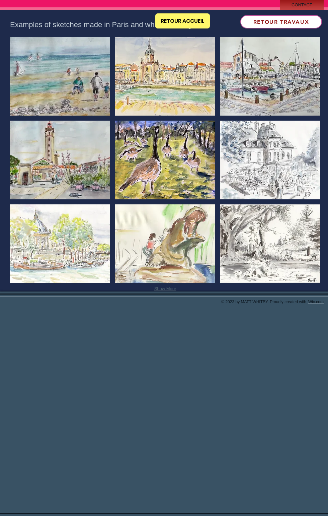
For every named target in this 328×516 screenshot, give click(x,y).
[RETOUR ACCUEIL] (182, 20)
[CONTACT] (302, 5)
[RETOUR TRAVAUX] (281, 21)
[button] (60, 76)
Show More (165, 288)
